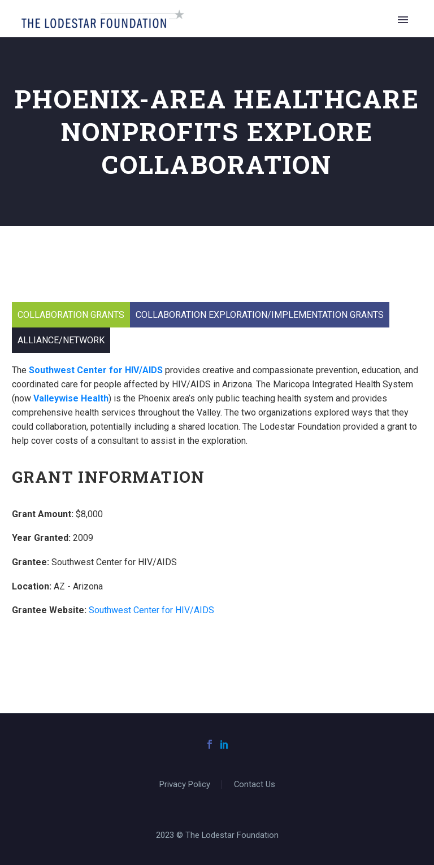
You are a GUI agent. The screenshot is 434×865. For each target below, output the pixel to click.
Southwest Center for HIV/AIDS (151, 610)
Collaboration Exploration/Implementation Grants (260, 314)
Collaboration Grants (71, 314)
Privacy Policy (184, 784)
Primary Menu (403, 19)
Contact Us (254, 784)
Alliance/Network (61, 340)
